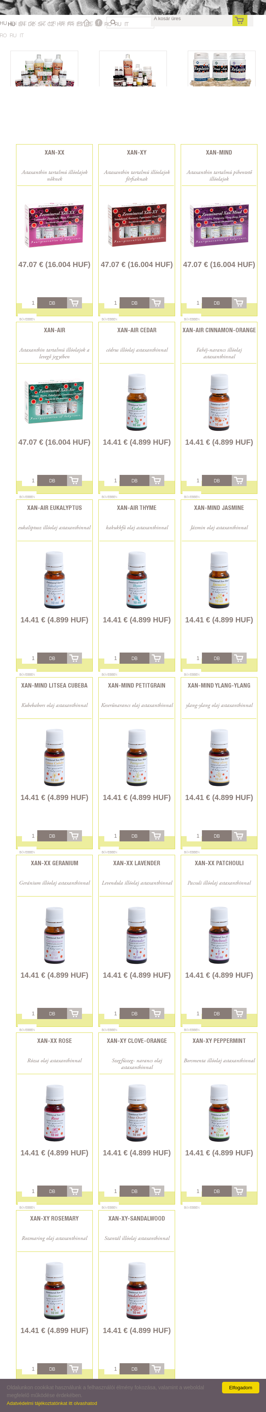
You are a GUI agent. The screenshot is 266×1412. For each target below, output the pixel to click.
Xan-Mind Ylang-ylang (219, 685)
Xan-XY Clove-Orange (137, 1040)
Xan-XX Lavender (136, 863)
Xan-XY (136, 152)
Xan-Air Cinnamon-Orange (219, 330)
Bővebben (27, 319)
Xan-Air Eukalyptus (54, 507)
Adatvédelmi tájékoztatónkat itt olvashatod (52, 1403)
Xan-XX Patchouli (219, 863)
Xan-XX (54, 152)
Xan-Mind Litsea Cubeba (54, 685)
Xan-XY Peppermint (219, 1040)
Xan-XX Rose (54, 1040)
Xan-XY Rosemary (54, 1218)
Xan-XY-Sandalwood (136, 1218)
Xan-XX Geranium (54, 863)
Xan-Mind (219, 152)
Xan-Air (54, 330)
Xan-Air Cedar (136, 330)
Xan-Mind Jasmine (219, 507)
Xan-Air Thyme (136, 507)
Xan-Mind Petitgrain (136, 685)
